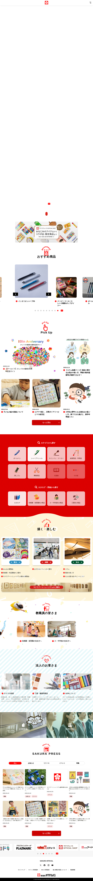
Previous (15, 294)
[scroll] (46, 213)
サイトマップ (21, 870)
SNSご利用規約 (45, 870)
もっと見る (46, 422)
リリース (46, 763)
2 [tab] (38, 311)
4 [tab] (44, 311)
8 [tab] (55, 311)
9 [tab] (58, 311)
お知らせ (31, 763)
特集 (77, 763)
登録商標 (72, 870)
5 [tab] (47, 311)
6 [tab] (49, 311)
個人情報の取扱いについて (60, 870)
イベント (62, 763)
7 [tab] (52, 311)
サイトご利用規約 (33, 870)
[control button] (49, 204)
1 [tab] (35, 311)
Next (48, 294)
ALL (15, 763)
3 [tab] (41, 311)
